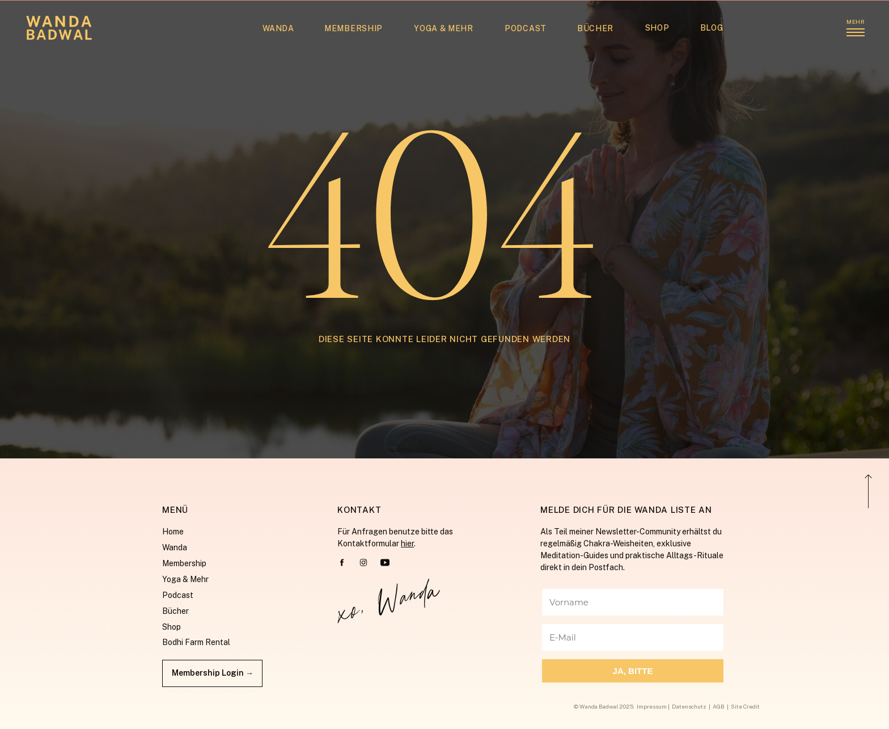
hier (407, 543)
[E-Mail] (632, 637)
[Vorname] (632, 602)
